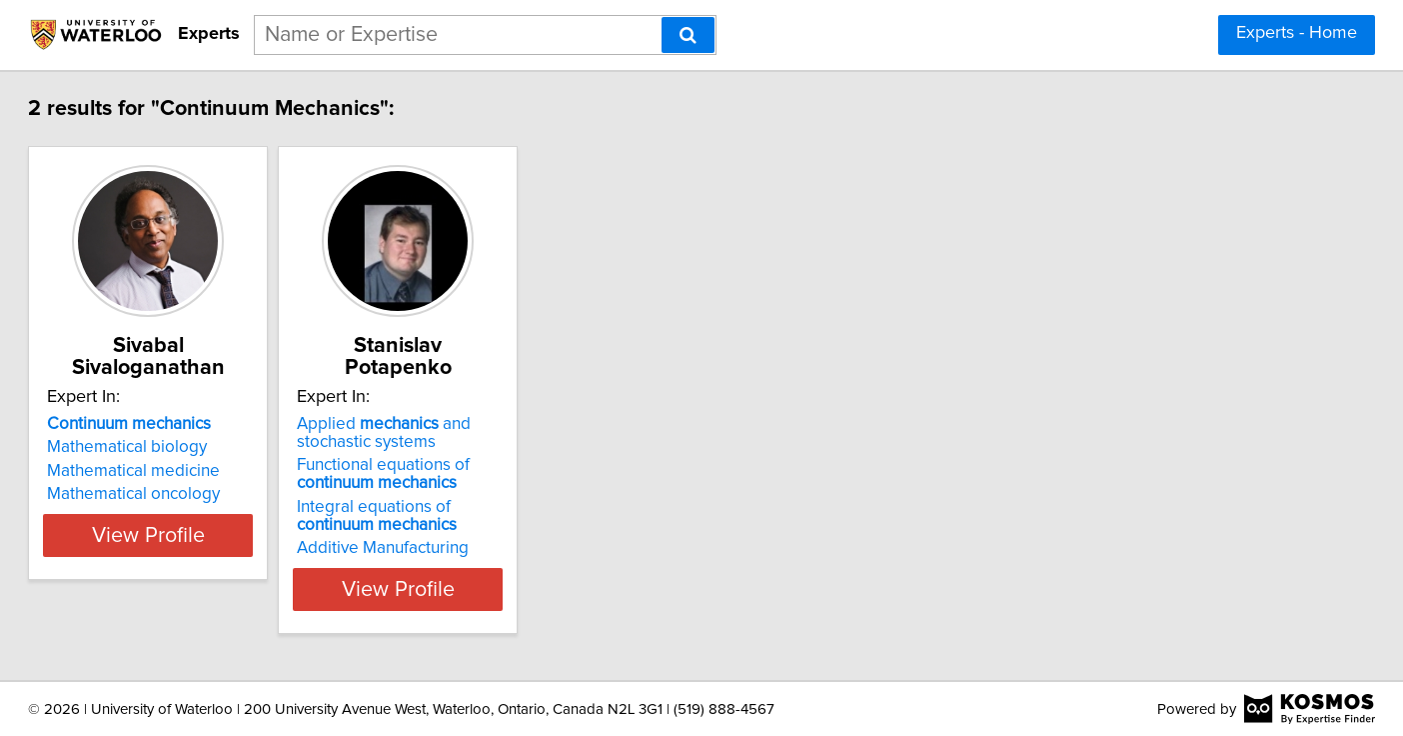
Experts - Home (1296, 33)
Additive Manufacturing (507, 548)
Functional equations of (507, 474)
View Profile (247, 589)
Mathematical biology (201, 447)
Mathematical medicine (207, 471)
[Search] (688, 35)
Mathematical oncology (207, 494)
